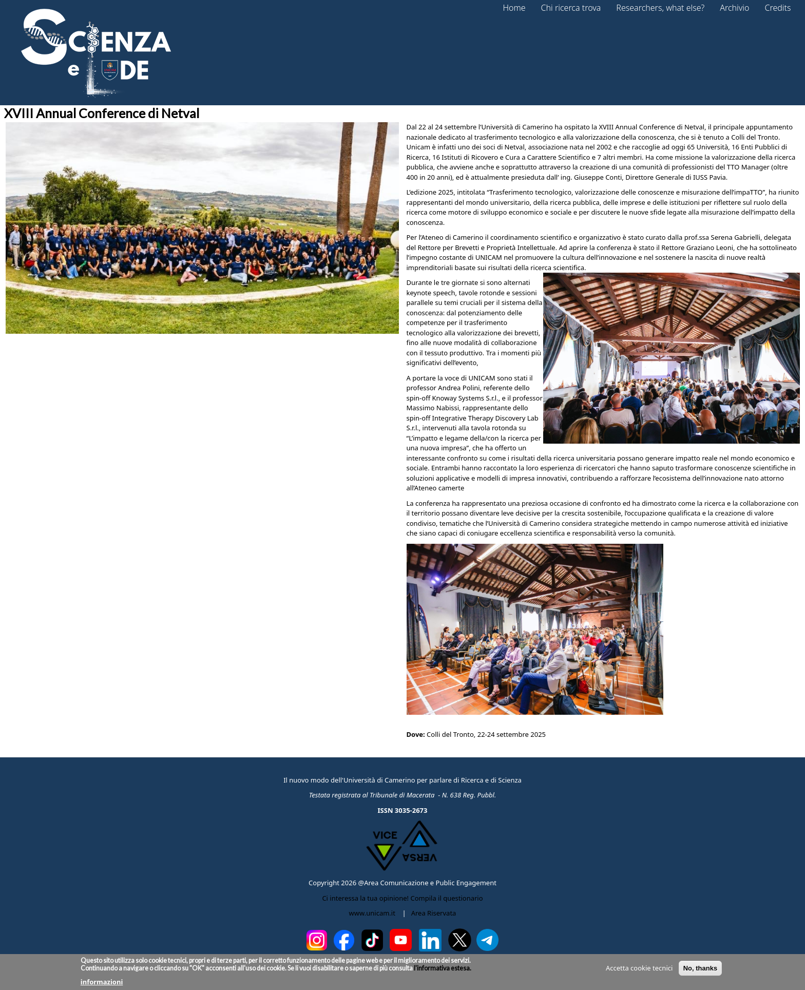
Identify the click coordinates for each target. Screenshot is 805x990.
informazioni (102, 984)
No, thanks (700, 971)
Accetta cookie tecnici (639, 970)
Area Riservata (433, 913)
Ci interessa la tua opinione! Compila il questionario (402, 898)
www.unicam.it (372, 913)
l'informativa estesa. (442, 971)
